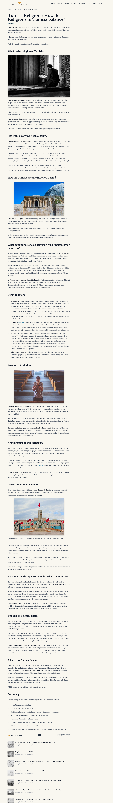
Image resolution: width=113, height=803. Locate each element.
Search (101, 3)
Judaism (21, 322)
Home (9, 9)
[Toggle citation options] (39, 735)
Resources (92, 3)
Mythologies (56, 3)
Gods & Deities (70, 3)
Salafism (41, 465)
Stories (82, 3)
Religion (11, 23)
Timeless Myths (17, 735)
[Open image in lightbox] (39, 76)
